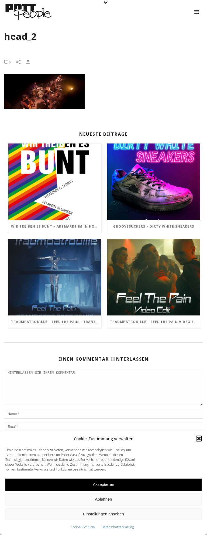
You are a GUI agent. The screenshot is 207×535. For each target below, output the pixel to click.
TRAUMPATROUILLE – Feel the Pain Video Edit (155, 321)
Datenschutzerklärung (118, 527)
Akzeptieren (103, 484)
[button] (199, 438)
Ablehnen (103, 499)
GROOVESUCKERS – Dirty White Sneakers (153, 226)
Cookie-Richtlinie (83, 527)
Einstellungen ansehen (103, 514)
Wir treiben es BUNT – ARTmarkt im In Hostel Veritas (56, 226)
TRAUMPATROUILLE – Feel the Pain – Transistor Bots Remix (56, 321)
